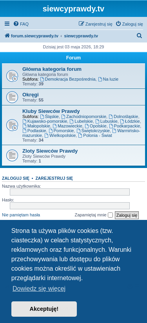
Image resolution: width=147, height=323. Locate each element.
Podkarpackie (124, 126)
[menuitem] (21, 24)
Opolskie (96, 126)
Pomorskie (61, 130)
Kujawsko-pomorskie (44, 121)
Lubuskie (106, 121)
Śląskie (49, 116)
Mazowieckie (67, 126)
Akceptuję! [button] (44, 309)
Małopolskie (36, 126)
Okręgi (30, 95)
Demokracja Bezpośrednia (68, 79)
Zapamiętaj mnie (93, 215)
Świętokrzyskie (93, 130)
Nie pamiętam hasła (21, 214)
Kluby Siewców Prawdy (51, 111)
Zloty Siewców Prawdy (50, 151)
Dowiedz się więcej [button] (39, 288)
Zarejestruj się (54, 178)
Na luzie (108, 79)
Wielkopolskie (60, 135)
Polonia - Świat (95, 135)
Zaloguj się (15, 178)
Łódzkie (130, 121)
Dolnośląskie (123, 116)
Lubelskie (81, 121)
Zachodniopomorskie (83, 116)
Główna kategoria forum (52, 69)
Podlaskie (34, 130)
